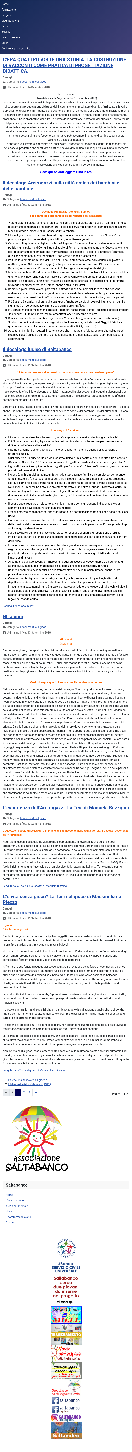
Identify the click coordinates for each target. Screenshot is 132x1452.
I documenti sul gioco (33, 81)
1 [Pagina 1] (18, 1092)
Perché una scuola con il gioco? (27, 1080)
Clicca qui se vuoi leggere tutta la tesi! (66, 172)
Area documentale (17, 1206)
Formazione (8, 9)
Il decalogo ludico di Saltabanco (37, 349)
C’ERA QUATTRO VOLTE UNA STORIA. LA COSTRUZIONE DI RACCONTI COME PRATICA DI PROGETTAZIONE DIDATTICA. (64, 65)
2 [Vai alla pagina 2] (24, 1092)
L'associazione (15, 1200)
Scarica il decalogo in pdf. (18, 606)
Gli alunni (13, 616)
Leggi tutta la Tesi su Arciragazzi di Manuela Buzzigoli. (36, 886)
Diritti (4, 26)
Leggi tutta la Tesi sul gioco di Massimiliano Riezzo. (34, 1070)
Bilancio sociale (10, 37)
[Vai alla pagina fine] (35, 1092)
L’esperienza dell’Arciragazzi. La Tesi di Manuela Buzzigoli (66, 808)
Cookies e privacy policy (16, 48)
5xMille (5, 31)
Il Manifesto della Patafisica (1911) (29, 1084)
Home (5, 4)
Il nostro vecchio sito (18, 1217)
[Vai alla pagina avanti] (30, 1092)
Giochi (5, 42)
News (9, 1211)
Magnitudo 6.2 (10, 20)
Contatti (10, 1222)
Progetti (6, 15)
